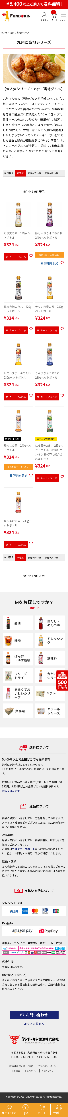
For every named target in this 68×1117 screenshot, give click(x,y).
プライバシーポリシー (48, 1066)
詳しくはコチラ (11, 791)
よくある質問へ (34, 1024)
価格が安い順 (34, 173)
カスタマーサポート (23, 849)
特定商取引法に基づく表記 (21, 1066)
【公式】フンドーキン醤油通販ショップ (16, 16)
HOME (4, 32)
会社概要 (16, 1071)
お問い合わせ (34, 1014)
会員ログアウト (48, 1071)
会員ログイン (31, 1071)
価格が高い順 (51, 173)
